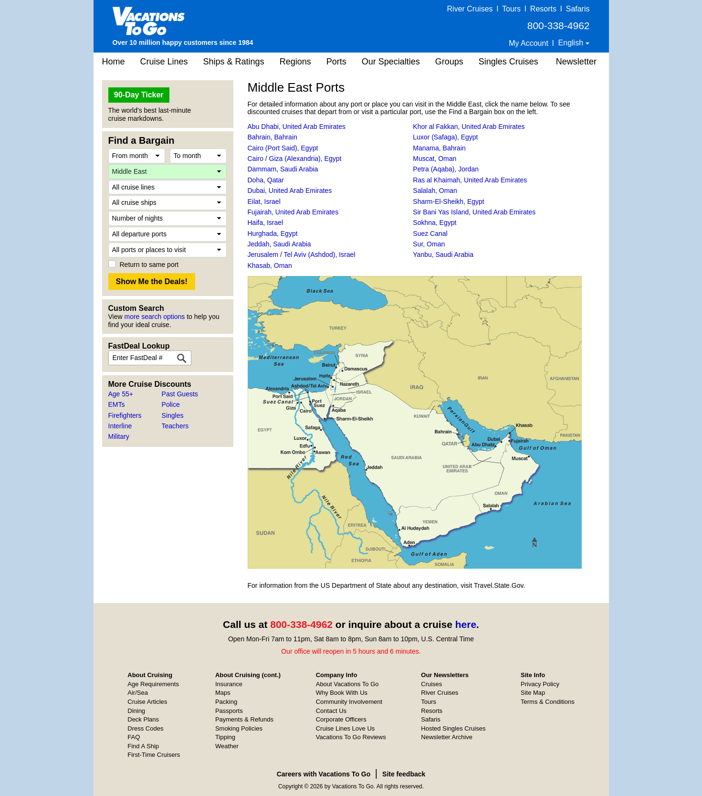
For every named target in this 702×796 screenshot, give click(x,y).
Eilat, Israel (264, 201)
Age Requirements (153, 684)
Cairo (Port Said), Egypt (283, 148)
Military (118, 436)
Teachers (175, 426)
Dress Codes (145, 728)
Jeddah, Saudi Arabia (279, 244)
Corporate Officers (341, 719)
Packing (226, 701)
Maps (223, 692)
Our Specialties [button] (391, 61)
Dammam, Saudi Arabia (283, 169)
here (465, 624)
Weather (227, 746)
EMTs (116, 404)
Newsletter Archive (446, 737)
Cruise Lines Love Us (345, 728)
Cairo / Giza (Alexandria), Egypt (295, 158)
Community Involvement (349, 701)
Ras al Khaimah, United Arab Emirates (470, 180)
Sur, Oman (429, 244)
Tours (511, 9)
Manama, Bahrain (439, 148)
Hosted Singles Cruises (453, 728)
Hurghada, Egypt (273, 233)
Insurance (228, 684)
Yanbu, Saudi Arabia (443, 254)
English (572, 43)
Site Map (533, 692)
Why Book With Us (341, 692)
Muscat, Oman (434, 158)
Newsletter (576, 61)
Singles (173, 415)
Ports (336, 61)
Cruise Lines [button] (164, 61)
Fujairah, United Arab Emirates (293, 212)
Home (113, 61)
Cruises (431, 684)
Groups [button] (449, 61)
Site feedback (403, 774)
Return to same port (149, 264)
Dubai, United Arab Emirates (290, 190)
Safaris (578, 9)
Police (171, 404)
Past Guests (180, 394)
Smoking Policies (238, 728)
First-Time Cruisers (153, 754)
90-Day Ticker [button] (139, 95)
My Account (528, 43)
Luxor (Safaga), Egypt (445, 137)
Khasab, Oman (270, 265)
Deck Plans (143, 719)
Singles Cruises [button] (508, 61)
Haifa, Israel (265, 222)
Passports (229, 710)
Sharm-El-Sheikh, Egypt (448, 201)
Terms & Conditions (548, 701)
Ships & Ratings (233, 61)
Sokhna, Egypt (434, 222)
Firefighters (125, 415)
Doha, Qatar (266, 180)
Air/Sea (137, 692)
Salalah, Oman (435, 190)
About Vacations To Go (347, 684)
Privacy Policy (540, 684)
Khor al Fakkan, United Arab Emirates (468, 126)
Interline (120, 426)
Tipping (225, 737)
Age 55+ (121, 394)
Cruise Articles (147, 701)
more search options (154, 316)
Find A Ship (143, 746)
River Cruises (470, 9)
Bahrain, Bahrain (272, 137)
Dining (136, 710)
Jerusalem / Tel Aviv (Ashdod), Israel (302, 254)
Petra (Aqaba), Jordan (446, 169)
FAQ (133, 737)
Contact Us (331, 710)
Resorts (543, 9)
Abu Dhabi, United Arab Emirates (297, 126)
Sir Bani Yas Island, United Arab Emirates (474, 212)
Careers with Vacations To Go (324, 774)
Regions (295, 61)
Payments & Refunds (244, 719)
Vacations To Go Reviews (351, 737)
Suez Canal (430, 233)
